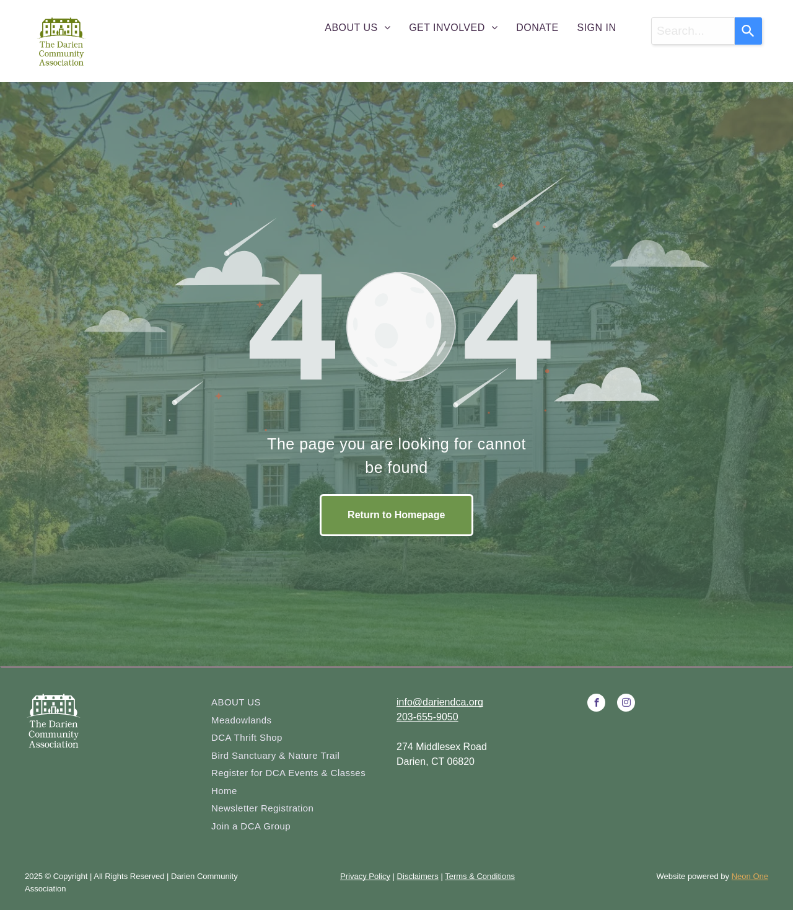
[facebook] (596, 704)
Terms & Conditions (480, 876)
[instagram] (626, 704)
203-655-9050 (427, 717)
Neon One (750, 876)
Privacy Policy (365, 876)
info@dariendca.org (439, 702)
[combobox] (693, 31)
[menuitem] (357, 27)
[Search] (748, 31)
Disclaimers (418, 876)
